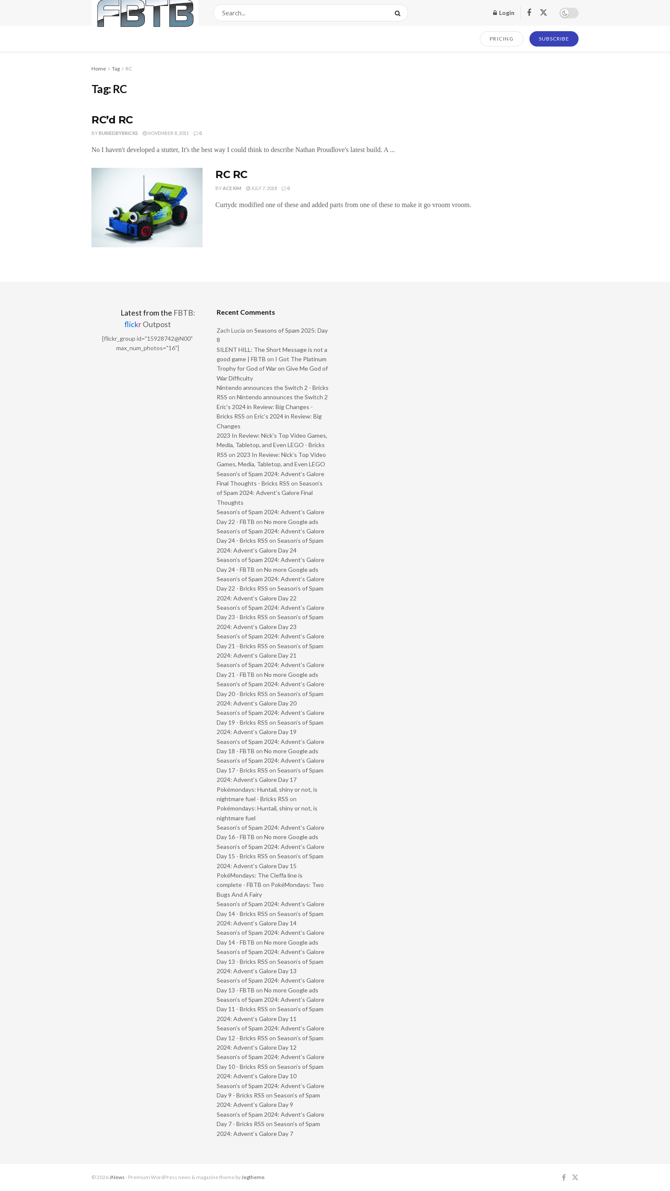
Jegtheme (252, 1177)
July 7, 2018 (261, 188)
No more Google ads (291, 521)
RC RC (231, 174)
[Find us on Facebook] (529, 13)
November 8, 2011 (166, 133)
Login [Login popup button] (503, 12)
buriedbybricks (118, 133)
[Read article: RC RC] (147, 207)
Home (98, 68)
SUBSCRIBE (554, 38)
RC (129, 68)
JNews (117, 1177)
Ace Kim (232, 188)
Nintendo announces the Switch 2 (282, 397)
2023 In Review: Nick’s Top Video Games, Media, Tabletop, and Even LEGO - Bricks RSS (272, 445)
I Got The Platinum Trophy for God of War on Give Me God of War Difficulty (272, 368)
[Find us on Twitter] (543, 13)
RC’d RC (112, 120)
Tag (116, 68)
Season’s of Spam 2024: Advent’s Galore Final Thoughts (270, 493)
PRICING (502, 38)
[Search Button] (399, 12)
